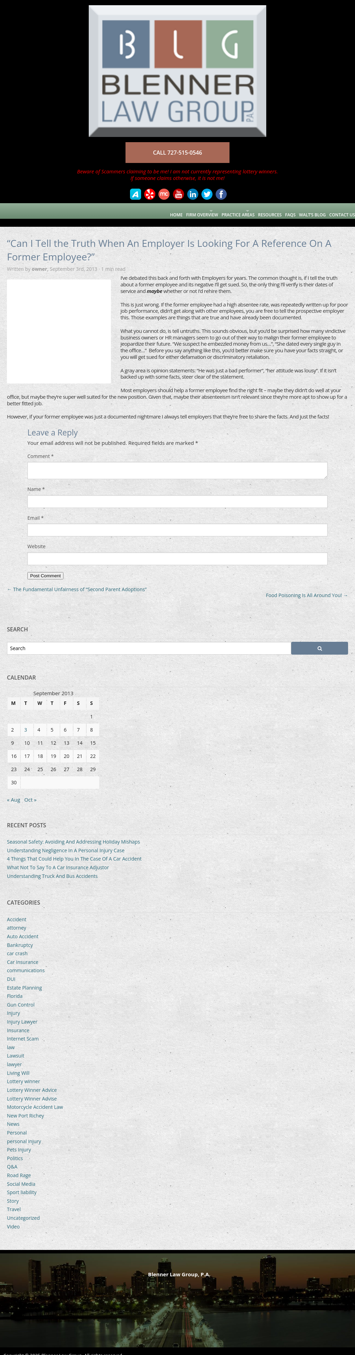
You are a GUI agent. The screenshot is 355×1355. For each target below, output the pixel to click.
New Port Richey (25, 1107)
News (13, 1116)
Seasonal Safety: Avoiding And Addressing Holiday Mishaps (73, 833)
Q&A (12, 1158)
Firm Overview (163, 211)
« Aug (13, 791)
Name (36, 481)
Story (13, 1193)
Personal (17, 1124)
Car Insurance (22, 954)
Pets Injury (19, 1141)
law (11, 1039)
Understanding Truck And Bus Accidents (52, 868)
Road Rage (19, 1167)
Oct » (30, 791)
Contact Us (339, 211)
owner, (41, 261)
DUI (11, 971)
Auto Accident (22, 928)
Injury (13, 1005)
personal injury (24, 1133)
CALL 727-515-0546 (177, 152)
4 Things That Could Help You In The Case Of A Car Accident (74, 850)
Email (35, 510)
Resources (255, 211)
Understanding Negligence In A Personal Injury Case (65, 842)
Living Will (18, 1065)
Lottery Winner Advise (32, 1090)
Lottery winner (23, 1073)
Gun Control (21, 996)
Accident (16, 911)
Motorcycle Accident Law (35, 1099)
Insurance (18, 1022)
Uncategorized (23, 1210)
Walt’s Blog (305, 211)
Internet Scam (23, 1030)
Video (13, 1218)
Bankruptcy (20, 937)
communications (26, 962)
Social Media (21, 1176)
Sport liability (21, 1184)
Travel (14, 1201)
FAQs (279, 211)
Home (134, 211)
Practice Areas (211, 211)
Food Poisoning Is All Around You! (307, 587)
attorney (16, 919)
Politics (15, 1150)
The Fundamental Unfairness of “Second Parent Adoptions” (77, 581)
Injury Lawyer (22, 1013)
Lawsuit (15, 1047)
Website (36, 538)
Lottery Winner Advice (32, 1082)
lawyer (14, 1056)
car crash (17, 945)
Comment (40, 448)
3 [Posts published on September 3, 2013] (25, 721)
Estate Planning (24, 979)
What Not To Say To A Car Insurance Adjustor (58, 859)
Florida (15, 988)
